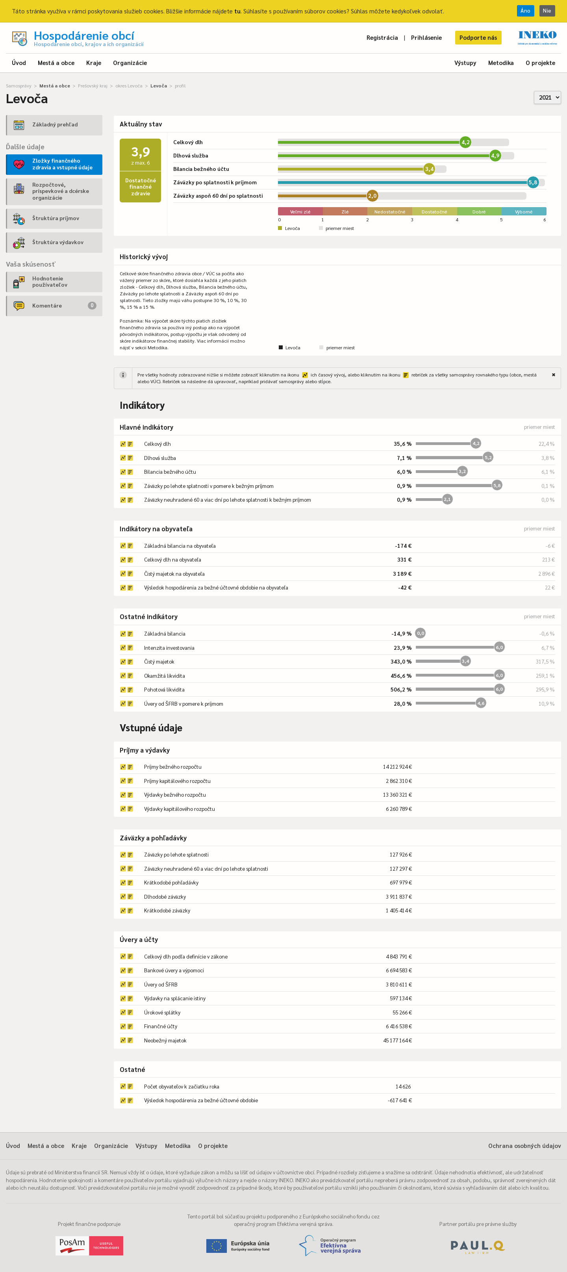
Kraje (93, 62)
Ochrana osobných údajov (524, 1145)
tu (237, 11)
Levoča (158, 85)
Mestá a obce (56, 62)
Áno (526, 10)
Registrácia (382, 37)
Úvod (19, 62)
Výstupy (465, 62)
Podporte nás (478, 37)
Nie (547, 10)
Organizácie (130, 62)
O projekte (540, 62)
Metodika (501, 62)
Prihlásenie (426, 37)
